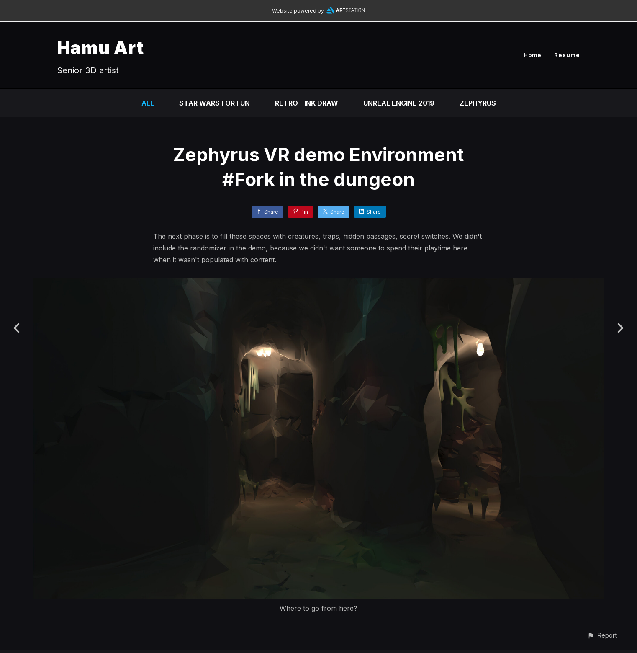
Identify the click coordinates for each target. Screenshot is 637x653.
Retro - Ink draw (306, 103)
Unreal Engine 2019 (398, 103)
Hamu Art (100, 47)
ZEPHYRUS (478, 103)
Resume (567, 55)
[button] (602, 635)
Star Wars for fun (214, 103)
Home (533, 55)
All (147, 103)
